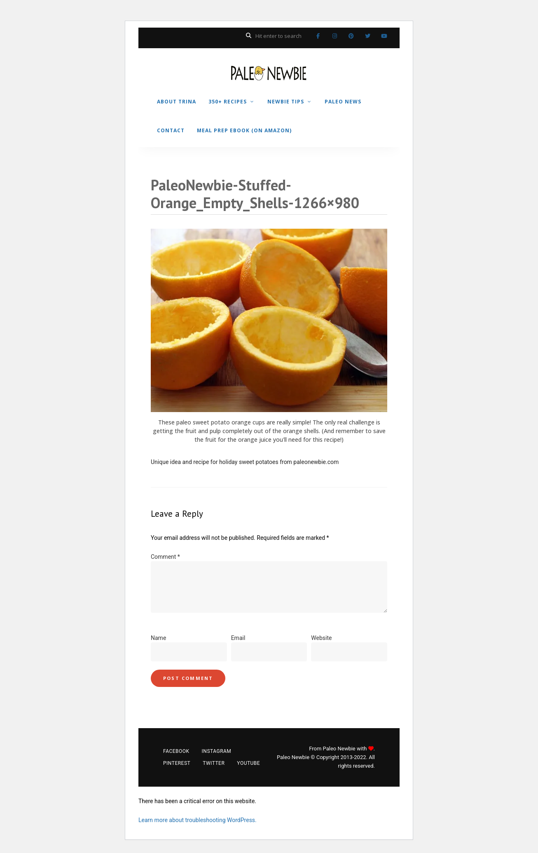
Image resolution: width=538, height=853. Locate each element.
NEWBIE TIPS (285, 101)
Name (158, 638)
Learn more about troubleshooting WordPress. (197, 820)
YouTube (384, 36)
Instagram (334, 36)
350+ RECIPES (227, 101)
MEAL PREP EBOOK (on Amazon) (244, 130)
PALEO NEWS (343, 101)
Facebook (318, 36)
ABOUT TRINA (176, 101)
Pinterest (351, 36)
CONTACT (171, 130)
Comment (165, 556)
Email (238, 638)
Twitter (367, 36)
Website (321, 638)
